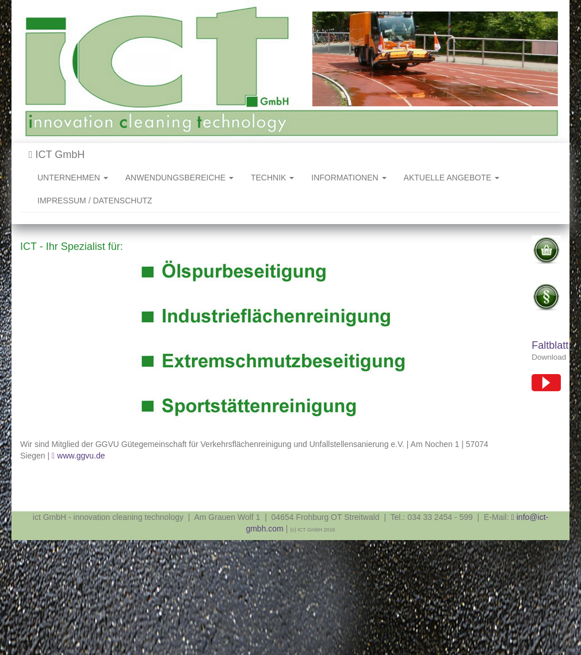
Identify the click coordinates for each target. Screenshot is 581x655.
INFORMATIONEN (348, 177)
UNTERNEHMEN (72, 177)
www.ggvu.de (81, 455)
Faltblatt (550, 345)
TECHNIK (272, 177)
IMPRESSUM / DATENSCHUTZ (94, 200)
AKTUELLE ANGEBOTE (451, 177)
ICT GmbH (57, 154)
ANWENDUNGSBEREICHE (179, 177)
